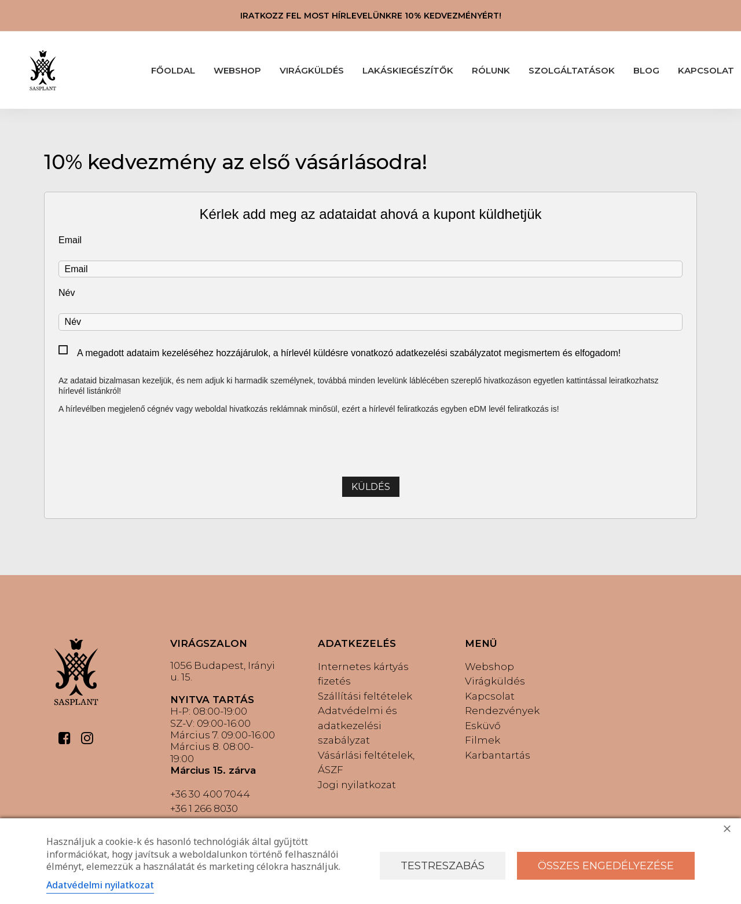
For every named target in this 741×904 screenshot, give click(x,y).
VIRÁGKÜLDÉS (312, 70)
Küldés (370, 486)
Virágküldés (495, 681)
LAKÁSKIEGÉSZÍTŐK (407, 70)
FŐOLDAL (173, 70)
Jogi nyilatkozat (357, 784)
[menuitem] (173, 70)
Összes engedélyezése (606, 865)
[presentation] (370, 444)
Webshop (489, 666)
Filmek (482, 740)
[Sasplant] (43, 70)
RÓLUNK (491, 70)
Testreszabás (443, 865)
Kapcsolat (490, 696)
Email (70, 240)
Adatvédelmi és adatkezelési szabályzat (357, 725)
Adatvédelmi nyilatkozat (100, 885)
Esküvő (483, 725)
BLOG (646, 70)
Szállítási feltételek (365, 696)
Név (66, 293)
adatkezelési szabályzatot (448, 353)
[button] (64, 740)
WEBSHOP (237, 70)
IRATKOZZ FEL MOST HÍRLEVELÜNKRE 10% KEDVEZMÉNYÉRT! (370, 15)
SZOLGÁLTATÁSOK (572, 70)
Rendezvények (502, 710)
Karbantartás (497, 755)
